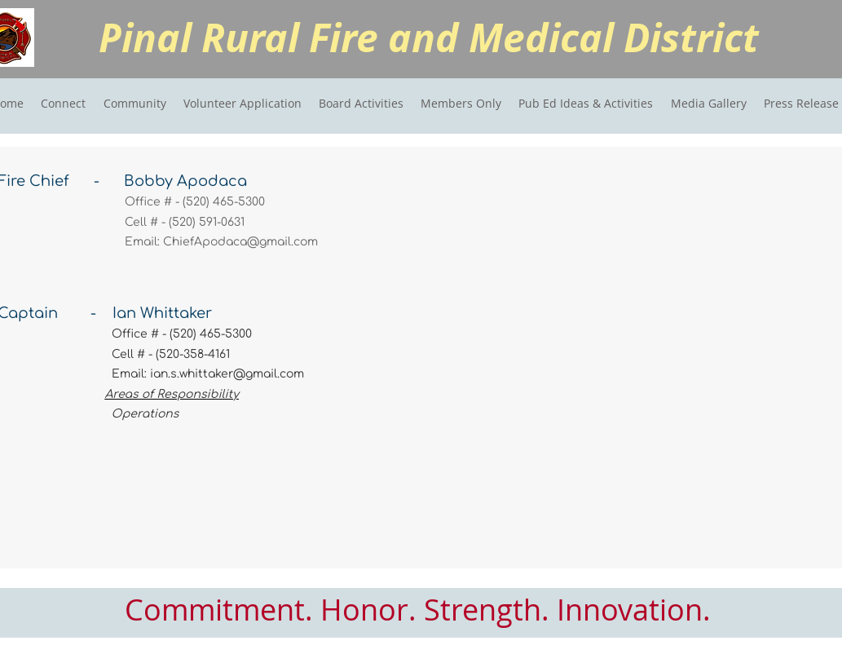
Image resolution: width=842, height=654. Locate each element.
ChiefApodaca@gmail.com (240, 242)
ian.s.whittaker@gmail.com (227, 374)
